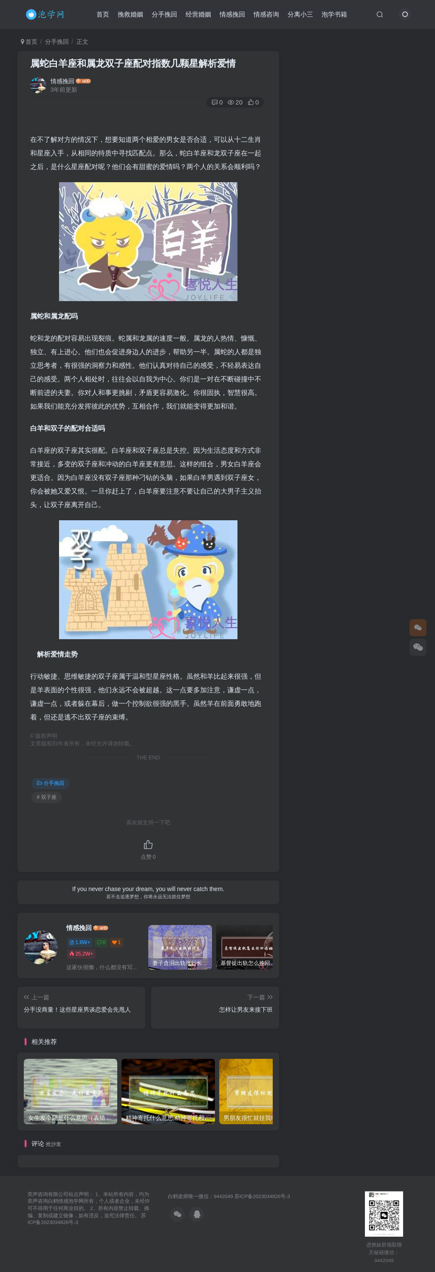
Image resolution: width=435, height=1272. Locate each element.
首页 (102, 14)
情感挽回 (232, 14)
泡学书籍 (334, 14)
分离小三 (300, 14)
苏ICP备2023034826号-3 (262, 1196)
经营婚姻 (198, 14)
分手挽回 (164, 14)
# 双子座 (46, 797)
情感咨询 (266, 14)
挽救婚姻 (130, 14)
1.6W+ (79, 942)
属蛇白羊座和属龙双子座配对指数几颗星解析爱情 (133, 63)
